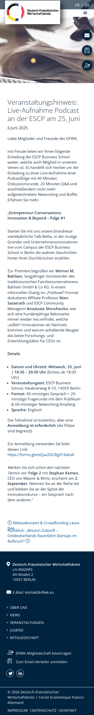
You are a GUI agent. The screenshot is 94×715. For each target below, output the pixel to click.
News (15, 615)
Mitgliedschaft (24, 637)
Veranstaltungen (27, 622)
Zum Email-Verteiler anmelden (41, 661)
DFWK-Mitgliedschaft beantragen (43, 653)
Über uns (18, 607)
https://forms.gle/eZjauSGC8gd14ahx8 (41, 454)
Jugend (16, 630)
